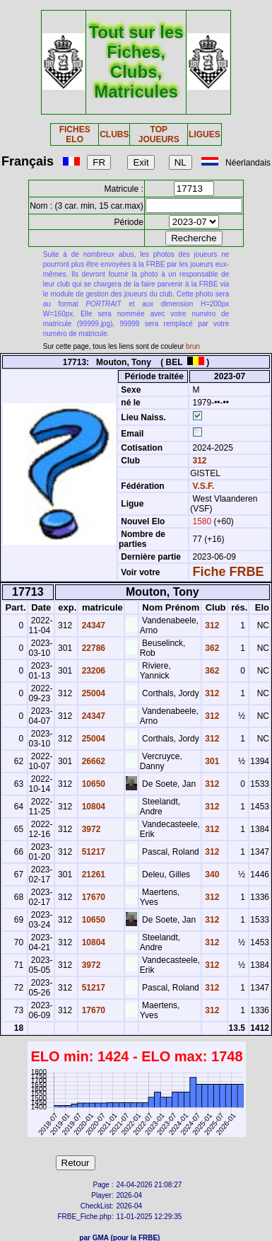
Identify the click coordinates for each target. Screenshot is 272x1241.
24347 (92, 625)
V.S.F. (203, 486)
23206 (92, 671)
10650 (92, 784)
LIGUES (204, 134)
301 (211, 761)
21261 (92, 874)
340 (211, 874)
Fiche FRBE (228, 572)
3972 (89, 829)
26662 (92, 761)
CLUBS (114, 134)
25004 (92, 693)
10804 (92, 807)
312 (198, 461)
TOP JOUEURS (158, 134)
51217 (92, 852)
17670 (92, 897)
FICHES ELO (74, 134)
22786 (92, 648)
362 (211, 648)
